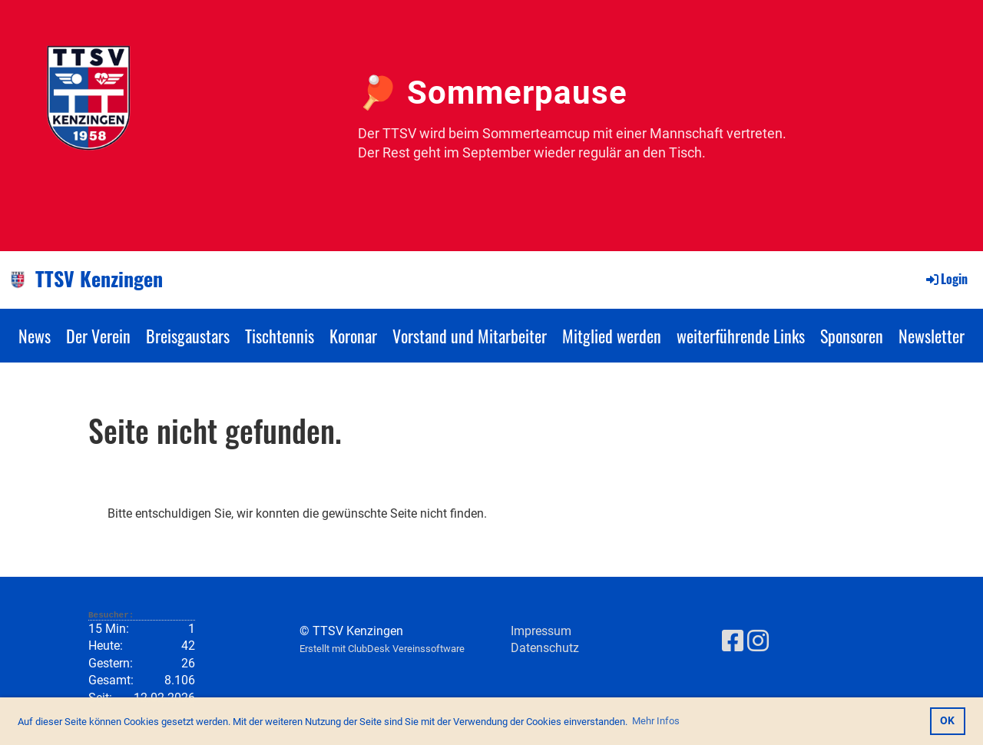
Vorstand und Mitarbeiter (469, 335)
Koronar (353, 335)
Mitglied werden (611, 335)
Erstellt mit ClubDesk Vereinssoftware (382, 648)
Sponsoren (851, 335)
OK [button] (947, 720)
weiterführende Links (741, 335)
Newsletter (932, 335)
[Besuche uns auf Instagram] (758, 641)
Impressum (541, 631)
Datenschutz (545, 648)
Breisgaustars (188, 335)
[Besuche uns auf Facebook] (732, 641)
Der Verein (98, 335)
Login (946, 279)
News (34, 335)
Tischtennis (279, 335)
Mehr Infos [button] (656, 721)
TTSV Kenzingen (99, 279)
